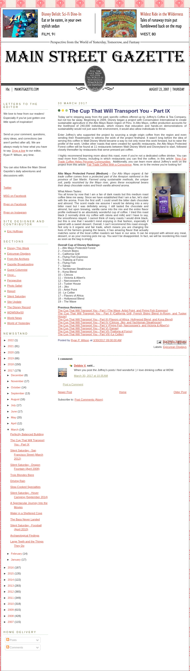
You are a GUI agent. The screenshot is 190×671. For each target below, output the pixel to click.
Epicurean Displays (175, 346)
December (17, 375)
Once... (11, 274)
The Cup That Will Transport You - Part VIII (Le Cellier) (91, 334)
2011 (11, 597)
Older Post (180, 392)
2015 (11, 573)
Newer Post (65, 392)
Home (122, 392)
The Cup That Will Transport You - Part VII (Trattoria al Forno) (95, 331)
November (17, 381)
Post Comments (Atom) (89, 399)
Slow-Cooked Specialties (25, 486)
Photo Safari (14, 285)
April (14, 423)
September (18, 393)
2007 (11, 621)
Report (11, 291)
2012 (11, 591)
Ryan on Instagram (14, 212)
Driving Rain (17, 480)
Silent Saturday (16, 296)
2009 (11, 609)
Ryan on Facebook (14, 204)
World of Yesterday (18, 323)
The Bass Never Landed (25, 519)
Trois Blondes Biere (22, 474)
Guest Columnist (17, 269)
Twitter (7, 187)
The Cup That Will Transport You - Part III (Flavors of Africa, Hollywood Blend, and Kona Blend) (115, 319)
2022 (11, 340)
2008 (11, 615)
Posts (11, 639)
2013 (11, 585)
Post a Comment (73, 384)
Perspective (14, 280)
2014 (11, 579)
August (15, 399)
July (14, 405)
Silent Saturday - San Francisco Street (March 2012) (26, 454)
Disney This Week (18, 248)
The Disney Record (19, 307)
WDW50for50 (15, 312)
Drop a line (18, 150)
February (17, 553)
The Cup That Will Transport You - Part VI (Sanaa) (88, 328)
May (14, 417)
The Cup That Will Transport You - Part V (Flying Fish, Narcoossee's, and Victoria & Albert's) (113, 325)
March (15, 429)
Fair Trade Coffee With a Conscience (109, 164)
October (16, 387)
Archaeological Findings (24, 535)
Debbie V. (80, 365)
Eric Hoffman (15, 231)
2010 (11, 603)
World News (14, 317)
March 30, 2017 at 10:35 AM (91, 375)
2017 (11, 370)
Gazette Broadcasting (20, 264)
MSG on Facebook (14, 195)
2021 (11, 346)
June (14, 411)
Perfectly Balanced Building (27, 434)
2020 (11, 352)
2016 (11, 567)
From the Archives (18, 258)
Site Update (14, 301)
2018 (11, 364)
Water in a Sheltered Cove (26, 513)
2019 (11, 358)
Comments (14, 647)
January (16, 559)
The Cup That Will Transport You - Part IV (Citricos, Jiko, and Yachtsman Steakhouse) (110, 322)
